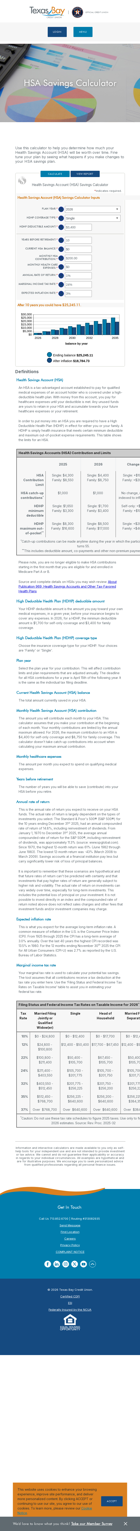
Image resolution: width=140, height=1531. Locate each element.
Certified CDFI (70, 1296)
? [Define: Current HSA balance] (61, 249)
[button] (70, 197)
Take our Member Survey (91, 1524)
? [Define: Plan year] (61, 209)
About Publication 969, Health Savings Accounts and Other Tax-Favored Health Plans (68, 586)
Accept (112, 1501)
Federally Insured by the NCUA (70, 1309)
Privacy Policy (70, 1245)
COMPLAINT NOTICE (70, 1252)
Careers (70, 1238)
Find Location (70, 1232)
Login (57, 31)
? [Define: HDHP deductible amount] (61, 227)
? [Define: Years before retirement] (61, 240)
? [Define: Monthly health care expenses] (61, 267)
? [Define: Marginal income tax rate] (61, 284)
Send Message (70, 1225)
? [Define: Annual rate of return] (61, 275)
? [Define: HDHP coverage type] (61, 218)
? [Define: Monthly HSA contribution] (61, 258)
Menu (83, 31)
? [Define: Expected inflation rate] (61, 293)
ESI (70, 1303)
